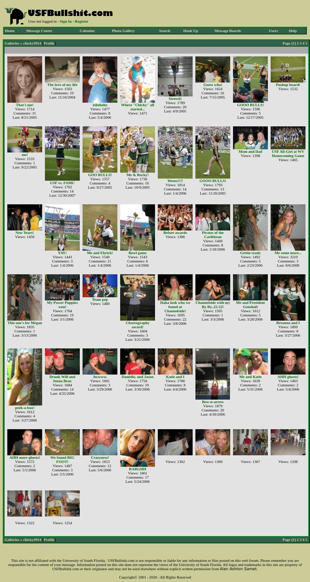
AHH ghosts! (288, 377)
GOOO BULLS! (250, 105)
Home (10, 31)
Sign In (66, 21)
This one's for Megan (24, 323)
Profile (49, 43)
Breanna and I (288, 323)
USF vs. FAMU (62, 183)
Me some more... (287, 253)
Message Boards (228, 31)
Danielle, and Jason (137, 377)
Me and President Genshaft (250, 304)
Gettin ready (250, 253)
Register (81, 21)
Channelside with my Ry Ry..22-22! (212, 304)
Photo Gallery (123, 31)
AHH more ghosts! (24, 457)
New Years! (24, 232)
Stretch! (175, 98)
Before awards (175, 232)
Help (293, 31)
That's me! (24, 105)
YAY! (62, 253)
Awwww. (100, 377)
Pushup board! (288, 84)
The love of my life (62, 84)
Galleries (12, 43)
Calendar (87, 31)
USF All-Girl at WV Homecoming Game (288, 153)
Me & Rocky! (137, 175)
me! (25, 154)
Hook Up (190, 31)
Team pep (100, 299)
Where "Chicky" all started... (137, 107)
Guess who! (212, 84)
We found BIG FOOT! (62, 459)
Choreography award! (137, 325)
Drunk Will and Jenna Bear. (62, 379)
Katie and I (175, 377)
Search (164, 31)
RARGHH (137, 469)
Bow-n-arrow (213, 402)
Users (273, 31)
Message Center (39, 31)
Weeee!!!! (175, 181)
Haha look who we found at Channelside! (175, 306)
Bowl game (138, 253)
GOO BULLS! (100, 175)
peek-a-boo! (24, 408)
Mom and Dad (250, 151)
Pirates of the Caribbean (213, 234)
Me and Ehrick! (100, 253)
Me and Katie (250, 377)
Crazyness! (100, 457)
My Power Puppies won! (62, 304)
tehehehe (100, 105)
